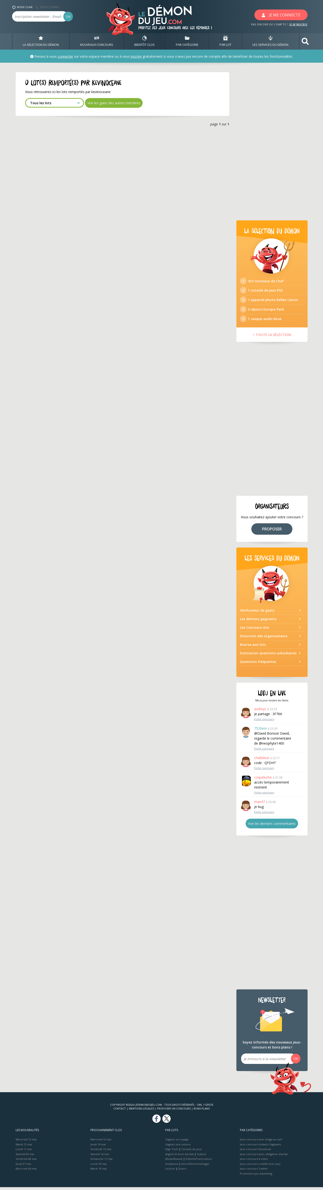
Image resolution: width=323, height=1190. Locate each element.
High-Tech (171, 1152)
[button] (305, 41)
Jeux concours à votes (254, 1161)
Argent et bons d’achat (179, 1156)
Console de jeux (191, 1152)
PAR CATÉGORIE (187, 41)
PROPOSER (272, 531)
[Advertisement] (272, 143)
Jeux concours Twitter (254, 1171)
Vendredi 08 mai (26, 1161)
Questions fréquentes (258, 664)
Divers (182, 1171)
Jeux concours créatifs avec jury (260, 1166)
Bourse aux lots (253, 647)
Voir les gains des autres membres (113, 103)
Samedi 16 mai (99, 1156)
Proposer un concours (174, 1111)
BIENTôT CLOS (144, 41)
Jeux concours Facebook (255, 1152)
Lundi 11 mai (24, 1152)
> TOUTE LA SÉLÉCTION (272, 337)
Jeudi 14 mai (98, 1147)
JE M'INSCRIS (298, 24)
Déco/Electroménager (195, 1166)
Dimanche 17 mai (101, 1161)
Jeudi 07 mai (23, 1166)
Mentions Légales (141, 1111)
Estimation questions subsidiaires (268, 655)
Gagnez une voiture (178, 1147)
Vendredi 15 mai (100, 1152)
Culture (201, 1156)
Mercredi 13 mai (26, 1142)
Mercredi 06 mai (26, 1171)
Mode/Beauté (174, 1161)
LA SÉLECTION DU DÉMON (41, 41)
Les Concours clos (254, 630)
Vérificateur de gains (257, 613)
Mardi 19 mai (98, 1171)
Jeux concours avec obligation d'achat (264, 1156)
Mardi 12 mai (24, 1147)
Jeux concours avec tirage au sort (261, 1142)
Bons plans (202, 1111)
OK (68, 16)
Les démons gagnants (258, 621)
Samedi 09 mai (25, 1156)
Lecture (170, 1171)
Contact (119, 1111)
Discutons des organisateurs (263, 638)
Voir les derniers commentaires (272, 826)
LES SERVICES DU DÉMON (270, 41)
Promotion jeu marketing (256, 1176)
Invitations (171, 1166)
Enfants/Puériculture (199, 1161)
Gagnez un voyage (177, 1142)
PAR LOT (225, 41)
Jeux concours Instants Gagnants (260, 1147)
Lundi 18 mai (98, 1166)
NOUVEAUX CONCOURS (96, 41)
